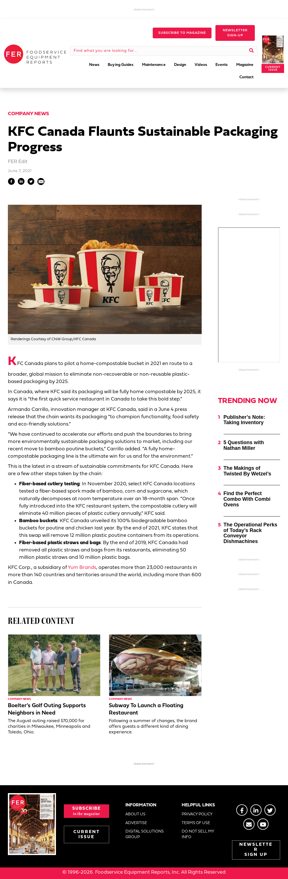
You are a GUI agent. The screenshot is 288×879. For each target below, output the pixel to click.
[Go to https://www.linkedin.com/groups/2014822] (256, 810)
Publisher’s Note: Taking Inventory (244, 420)
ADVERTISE (136, 823)
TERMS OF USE (196, 823)
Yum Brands (82, 567)
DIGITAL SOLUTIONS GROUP (144, 834)
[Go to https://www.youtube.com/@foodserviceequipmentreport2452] (263, 824)
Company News (28, 114)
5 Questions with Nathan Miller (244, 445)
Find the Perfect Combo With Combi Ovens (247, 499)
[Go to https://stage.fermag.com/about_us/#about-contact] (249, 824)
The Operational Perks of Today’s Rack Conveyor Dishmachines (250, 533)
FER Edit (18, 161)
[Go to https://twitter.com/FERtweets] (270, 810)
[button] (182, 33)
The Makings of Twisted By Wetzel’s (247, 471)
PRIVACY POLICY (197, 814)
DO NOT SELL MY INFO (198, 834)
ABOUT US (135, 814)
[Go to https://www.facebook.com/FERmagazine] (242, 810)
